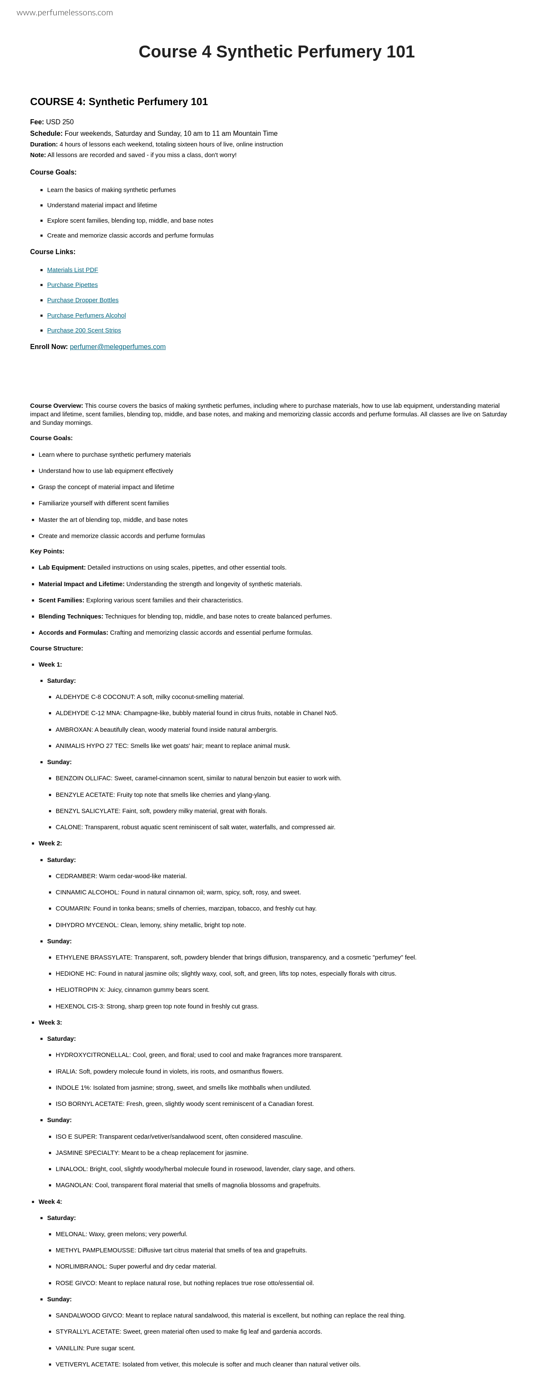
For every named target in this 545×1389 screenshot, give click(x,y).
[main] (272, 51)
